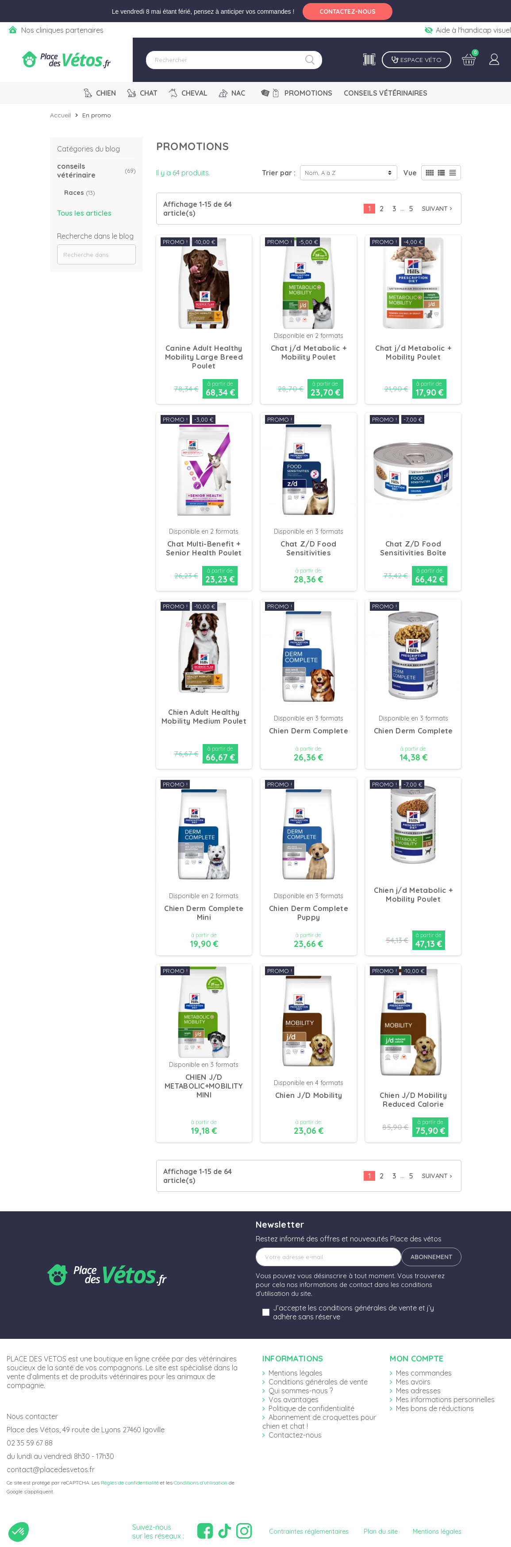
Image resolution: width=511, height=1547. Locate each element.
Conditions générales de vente (318, 1381)
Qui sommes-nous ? (301, 1390)
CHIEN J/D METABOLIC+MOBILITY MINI (204, 1086)
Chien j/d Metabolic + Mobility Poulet (413, 894)
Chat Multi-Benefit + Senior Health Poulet (204, 548)
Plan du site (381, 1531)
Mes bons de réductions (435, 1408)
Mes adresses (418, 1390)
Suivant (438, 209)
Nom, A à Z (320, 172)
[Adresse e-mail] (328, 1257)
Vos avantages (294, 1399)
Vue (410, 172)
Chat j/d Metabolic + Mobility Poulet (309, 352)
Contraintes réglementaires (309, 1531)
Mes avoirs (413, 1381)
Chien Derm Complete (308, 730)
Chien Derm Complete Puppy (308, 913)
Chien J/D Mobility (308, 1095)
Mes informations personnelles (445, 1399)
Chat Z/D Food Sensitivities (308, 548)
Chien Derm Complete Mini (203, 913)
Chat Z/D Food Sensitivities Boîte (413, 548)
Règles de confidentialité (130, 1482)
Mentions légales (296, 1373)
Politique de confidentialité (311, 1408)
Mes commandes (424, 1373)
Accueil (60, 115)
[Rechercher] (234, 60)
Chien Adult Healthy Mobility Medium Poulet (203, 716)
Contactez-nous (295, 1435)
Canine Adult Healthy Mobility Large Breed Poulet (204, 357)
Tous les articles (84, 213)
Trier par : (279, 172)
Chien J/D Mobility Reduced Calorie (413, 1100)
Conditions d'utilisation (200, 1482)
